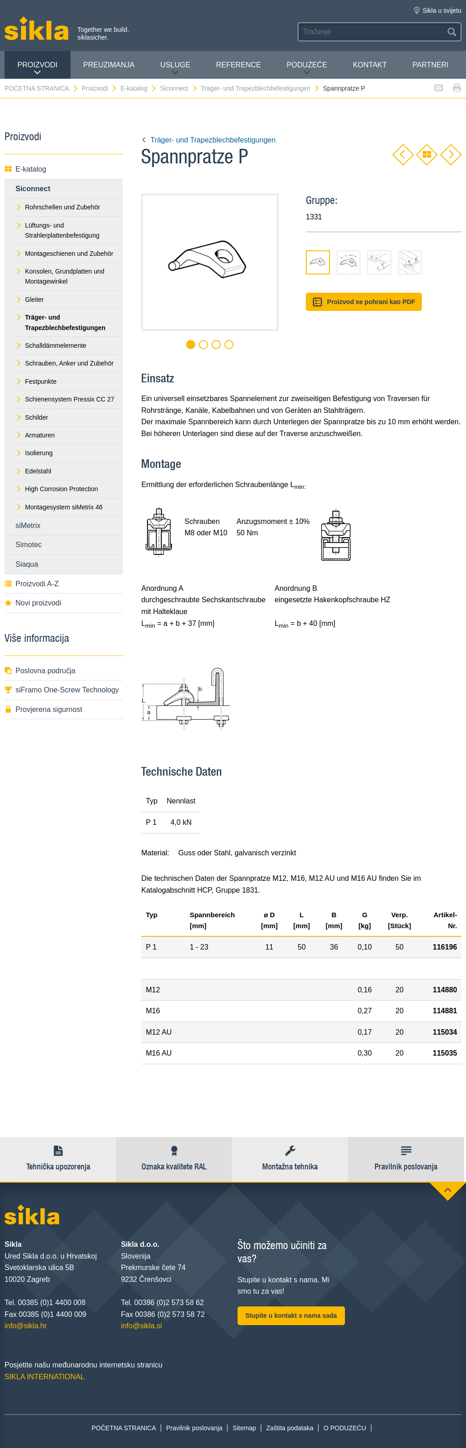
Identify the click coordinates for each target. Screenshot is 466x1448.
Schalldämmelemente (50, 345)
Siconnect (179, 88)
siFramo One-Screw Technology (62, 690)
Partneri (430, 65)
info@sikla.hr (26, 1326)
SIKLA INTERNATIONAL (45, 1377)
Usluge (175, 68)
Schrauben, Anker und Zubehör (64, 363)
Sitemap (244, 1428)
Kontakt (369, 65)
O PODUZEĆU (345, 1428)
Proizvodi (37, 68)
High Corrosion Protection (56, 489)
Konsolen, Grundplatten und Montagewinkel (59, 276)
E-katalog (139, 88)
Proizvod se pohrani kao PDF (364, 302)
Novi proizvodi (33, 603)
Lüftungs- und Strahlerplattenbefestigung (57, 230)
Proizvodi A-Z (32, 584)
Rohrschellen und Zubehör (57, 207)
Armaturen (35, 435)
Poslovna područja (40, 671)
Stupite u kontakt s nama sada (291, 1315)
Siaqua (26, 564)
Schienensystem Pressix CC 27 (64, 399)
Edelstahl (33, 471)
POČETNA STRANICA (42, 88)
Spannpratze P (344, 88)
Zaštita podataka (290, 1428)
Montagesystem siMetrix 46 (58, 507)
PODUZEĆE (307, 68)
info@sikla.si (141, 1326)
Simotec (28, 545)
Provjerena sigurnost (43, 709)
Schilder (31, 417)
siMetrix (28, 525)
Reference (238, 65)
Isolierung (34, 453)
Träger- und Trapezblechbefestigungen (260, 88)
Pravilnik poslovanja (194, 1428)
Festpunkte (35, 381)
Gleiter (29, 299)
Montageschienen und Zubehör (64, 253)
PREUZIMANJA (109, 65)
